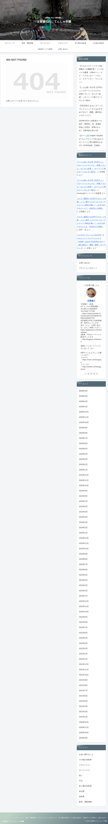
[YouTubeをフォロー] (88, 373)
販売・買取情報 (31, 817)
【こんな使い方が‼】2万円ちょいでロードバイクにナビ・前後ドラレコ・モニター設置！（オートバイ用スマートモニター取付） (91, 93)
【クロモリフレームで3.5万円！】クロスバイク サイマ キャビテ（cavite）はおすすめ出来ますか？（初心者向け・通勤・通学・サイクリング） (91, 241)
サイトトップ (19, 817)
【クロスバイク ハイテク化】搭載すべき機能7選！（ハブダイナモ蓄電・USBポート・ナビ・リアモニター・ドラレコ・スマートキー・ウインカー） (91, 74)
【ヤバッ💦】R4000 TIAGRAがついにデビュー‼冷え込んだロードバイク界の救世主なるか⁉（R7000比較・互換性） (91, 140)
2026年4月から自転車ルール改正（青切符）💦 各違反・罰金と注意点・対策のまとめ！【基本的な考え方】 (91, 125)
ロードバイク (42, 817)
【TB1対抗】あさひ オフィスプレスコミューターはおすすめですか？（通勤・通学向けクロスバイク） (91, 110)
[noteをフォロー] (91, 373)
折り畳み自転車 (64, 817)
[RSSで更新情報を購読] (97, 373)
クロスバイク (52, 817)
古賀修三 (91, 301)
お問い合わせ (84, 263)
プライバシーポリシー (88, 268)
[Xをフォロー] (85, 373)
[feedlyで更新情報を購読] (94, 373)
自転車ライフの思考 (89, 817)
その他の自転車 (76, 817)
